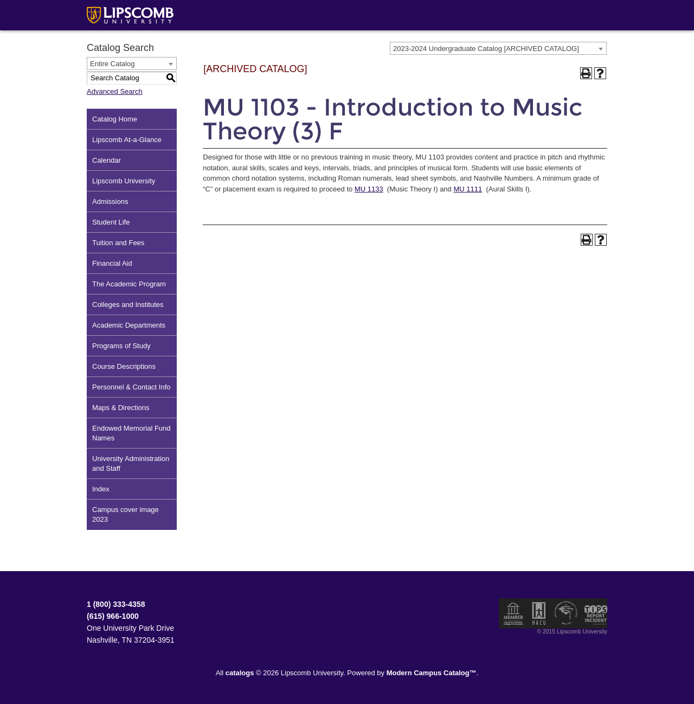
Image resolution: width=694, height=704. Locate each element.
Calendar (106, 160)
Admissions (110, 201)
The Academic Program (129, 284)
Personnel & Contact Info (131, 387)
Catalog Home (114, 119)
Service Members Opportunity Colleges (566, 613)
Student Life (111, 222)
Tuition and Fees (118, 243)
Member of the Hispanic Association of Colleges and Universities (539, 613)
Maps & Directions (120, 408)
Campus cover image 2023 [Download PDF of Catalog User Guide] (125, 514)
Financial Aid (112, 263)
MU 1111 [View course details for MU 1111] (467, 189)
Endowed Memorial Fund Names (131, 433)
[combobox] (498, 48)
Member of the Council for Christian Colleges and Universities (513, 613)
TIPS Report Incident (595, 613)
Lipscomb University (123, 181)
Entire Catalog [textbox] (112, 64)
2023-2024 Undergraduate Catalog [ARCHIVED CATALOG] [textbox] (486, 48)
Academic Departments (128, 325)
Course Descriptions (124, 366)
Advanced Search (115, 91)
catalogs (240, 673)
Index (101, 489)
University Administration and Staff (130, 463)
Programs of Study (121, 346)
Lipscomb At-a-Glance (127, 140)
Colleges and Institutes (128, 304)
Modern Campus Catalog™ (432, 673)
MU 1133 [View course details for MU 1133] (369, 189)
